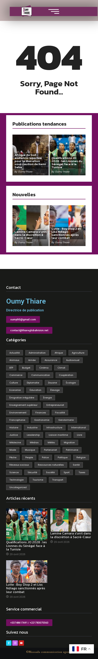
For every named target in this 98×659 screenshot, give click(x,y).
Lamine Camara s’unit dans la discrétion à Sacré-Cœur (30, 234)
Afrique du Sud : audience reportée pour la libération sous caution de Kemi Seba (30, 161)
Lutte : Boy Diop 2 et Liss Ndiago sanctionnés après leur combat (66, 233)
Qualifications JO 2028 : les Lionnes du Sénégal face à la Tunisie (67, 162)
